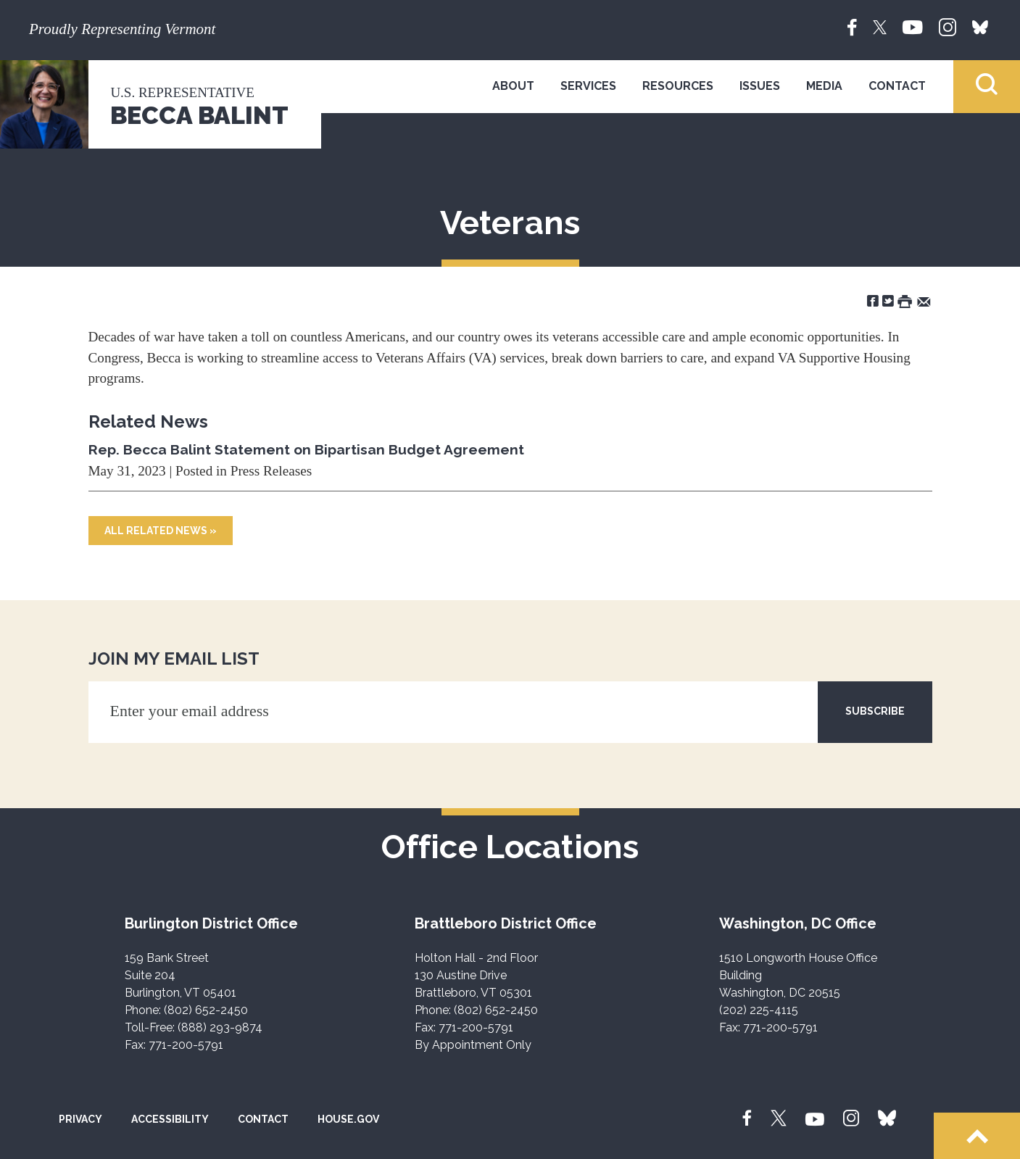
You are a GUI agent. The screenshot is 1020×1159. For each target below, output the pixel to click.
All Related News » (160, 530)
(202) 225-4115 (758, 1010)
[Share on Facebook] (873, 300)
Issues (759, 86)
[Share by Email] (924, 300)
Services (588, 86)
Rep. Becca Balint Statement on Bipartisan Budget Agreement (306, 449)
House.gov (348, 1119)
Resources (677, 86)
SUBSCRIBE (875, 711)
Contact (897, 86)
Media (824, 86)
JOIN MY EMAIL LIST (174, 658)
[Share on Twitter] (888, 300)
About (513, 86)
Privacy (80, 1119)
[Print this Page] (904, 300)
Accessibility (170, 1119)
